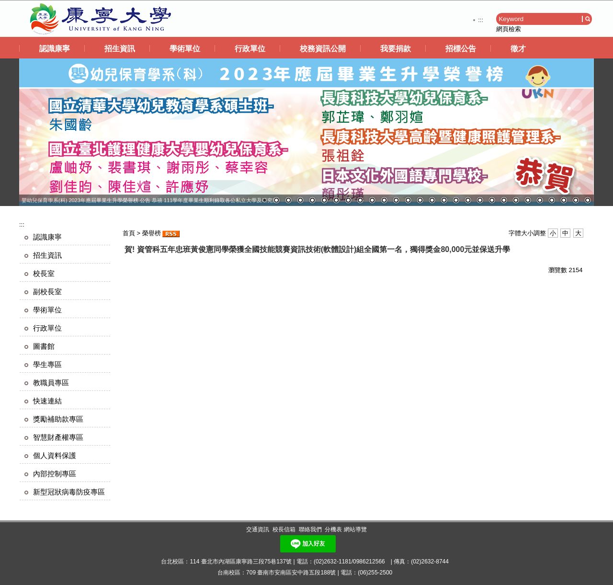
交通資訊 (257, 529)
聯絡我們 (310, 529)
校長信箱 (283, 529)
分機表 (333, 529)
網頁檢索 (508, 29)
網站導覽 (355, 529)
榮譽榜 (151, 233)
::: (480, 19)
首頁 (129, 233)
